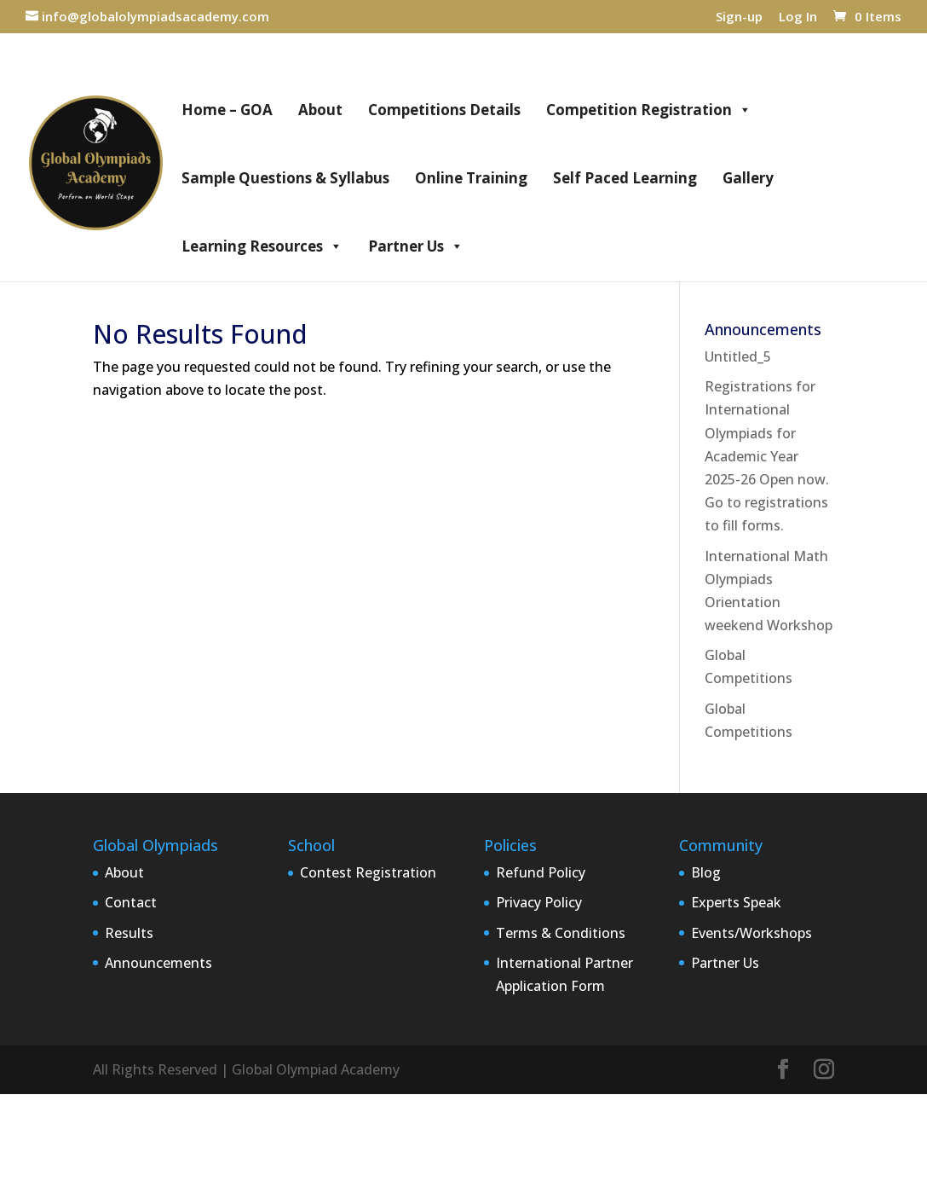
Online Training (471, 178)
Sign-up (739, 17)
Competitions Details (444, 109)
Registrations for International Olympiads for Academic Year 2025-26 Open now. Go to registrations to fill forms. (767, 456)
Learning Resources (262, 246)
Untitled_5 (738, 356)
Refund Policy (540, 872)
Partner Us (416, 246)
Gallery (748, 178)
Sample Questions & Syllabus (285, 178)
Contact (131, 902)
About (320, 109)
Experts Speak (736, 902)
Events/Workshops (751, 933)
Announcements (158, 962)
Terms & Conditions (560, 933)
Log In (798, 17)
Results (129, 933)
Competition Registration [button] (648, 110)
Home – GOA (227, 109)
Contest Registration (368, 872)
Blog (706, 872)
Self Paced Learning (625, 178)
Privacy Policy (539, 902)
